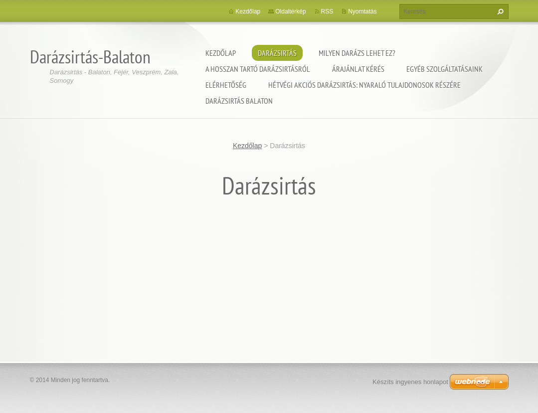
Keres (499, 11)
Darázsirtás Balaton (239, 101)
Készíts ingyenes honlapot (410, 382)
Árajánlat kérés (358, 69)
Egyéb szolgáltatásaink (444, 69)
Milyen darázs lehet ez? (357, 53)
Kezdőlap (220, 53)
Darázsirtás (277, 53)
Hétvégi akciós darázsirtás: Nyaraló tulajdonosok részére (364, 85)
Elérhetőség (225, 85)
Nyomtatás (362, 11)
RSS (327, 11)
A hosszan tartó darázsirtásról (257, 69)
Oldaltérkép (290, 11)
